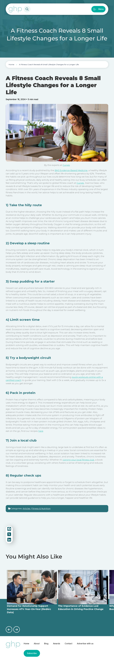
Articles (26, 508)
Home (11, 64)
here (40, 431)
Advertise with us (85, 643)
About (37, 643)
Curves (66, 165)
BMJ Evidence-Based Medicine (71, 170)
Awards (56, 643)
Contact (68, 643)
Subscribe (32, 653)
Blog (46, 643)
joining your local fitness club (78, 459)
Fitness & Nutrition (41, 508)
